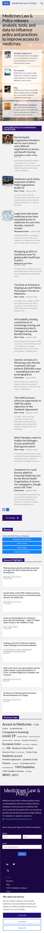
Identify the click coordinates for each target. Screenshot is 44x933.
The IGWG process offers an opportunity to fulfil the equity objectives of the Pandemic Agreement (27, 403)
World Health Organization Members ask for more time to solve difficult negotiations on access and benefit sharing (27, 144)
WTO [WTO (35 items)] (15, 775)
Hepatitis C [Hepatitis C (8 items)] (34, 744)
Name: (4, 833)
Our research (19, 70)
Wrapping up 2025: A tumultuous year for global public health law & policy (27, 256)
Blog (15, 87)
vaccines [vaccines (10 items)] (28, 771)
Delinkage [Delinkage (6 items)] (17, 740)
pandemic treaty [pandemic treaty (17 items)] (30, 759)
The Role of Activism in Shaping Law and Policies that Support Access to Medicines (27, 289)
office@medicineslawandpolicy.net (18, 819)
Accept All (22, 915)
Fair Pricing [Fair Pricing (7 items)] (25, 744)
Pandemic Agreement (23, 53)
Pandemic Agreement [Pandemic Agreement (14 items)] (11, 759)
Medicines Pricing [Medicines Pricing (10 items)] (8, 752)
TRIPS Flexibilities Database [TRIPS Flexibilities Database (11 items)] (13, 771)
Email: (4, 843)
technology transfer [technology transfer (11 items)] (28, 763)
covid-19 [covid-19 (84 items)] (8, 736)
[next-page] (7, 509)
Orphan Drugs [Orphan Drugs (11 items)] (31, 752)
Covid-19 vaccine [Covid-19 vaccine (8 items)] (34, 736)
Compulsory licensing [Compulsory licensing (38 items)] (15, 732)
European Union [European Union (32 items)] (11, 744)
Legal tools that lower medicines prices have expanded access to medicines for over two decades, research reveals (27, 221)
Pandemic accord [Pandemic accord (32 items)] (12, 756)
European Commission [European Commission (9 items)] (29, 740)
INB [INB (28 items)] (8, 748)
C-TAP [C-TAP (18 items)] (36, 724)
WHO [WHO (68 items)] (6, 775)
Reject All (22, 928)
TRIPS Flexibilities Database (25, 105)
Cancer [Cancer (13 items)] (5, 728)
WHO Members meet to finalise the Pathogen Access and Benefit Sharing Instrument (27, 442)
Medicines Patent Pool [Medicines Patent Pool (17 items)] (22, 748)
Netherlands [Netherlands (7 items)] (21, 752)
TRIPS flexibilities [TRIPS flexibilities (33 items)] (25, 767)
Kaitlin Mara (19, 155)
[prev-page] (3, 509)
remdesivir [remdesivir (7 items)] (15, 763)
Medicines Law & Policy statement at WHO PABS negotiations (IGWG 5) (27, 183)
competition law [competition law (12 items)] (16, 728)
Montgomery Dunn (21, 231)
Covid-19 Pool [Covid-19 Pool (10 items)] (22, 736)
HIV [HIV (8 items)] (3, 748)
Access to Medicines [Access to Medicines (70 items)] (17, 724)
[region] (22, 913)
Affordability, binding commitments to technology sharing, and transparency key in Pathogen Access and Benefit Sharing (27, 326)
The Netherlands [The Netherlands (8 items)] (7, 767)
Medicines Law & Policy (23, 263)
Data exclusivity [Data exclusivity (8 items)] (7, 740)
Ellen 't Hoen (32, 155)
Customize (22, 922)
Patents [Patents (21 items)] (6, 763)
